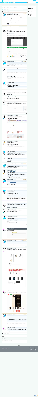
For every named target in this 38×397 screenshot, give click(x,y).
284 (4, 154)
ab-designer (13, 158)
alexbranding (4, 179)
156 (4, 193)
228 (4, 231)
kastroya (4, 209)
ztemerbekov (4, 248)
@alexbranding (14, 171)
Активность (5, 2)
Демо (10, 2)
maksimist (13, 151)
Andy (4, 68)
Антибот (16, 222)
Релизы (8, 9)
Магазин (8, 2)
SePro (4, 115)
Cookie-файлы (19, 345)
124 (4, 206)
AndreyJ (4, 102)
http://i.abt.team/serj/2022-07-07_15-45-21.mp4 (11, 33)
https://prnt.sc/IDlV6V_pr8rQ (10, 175)
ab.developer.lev (4, 216)
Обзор (2, 2)
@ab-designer (11, 171)
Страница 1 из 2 (8, 11)
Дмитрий (4, 170)
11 (4, 32)
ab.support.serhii (4, 13)
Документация (13, 2)
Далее (4, 11)
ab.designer (4, 314)
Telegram (30, 349)
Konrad (4, 141)
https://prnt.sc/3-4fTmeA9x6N (9, 94)
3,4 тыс (4, 168)
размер (22, 249)
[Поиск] (30, 2)
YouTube (30, 348)
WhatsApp (30, 350)
